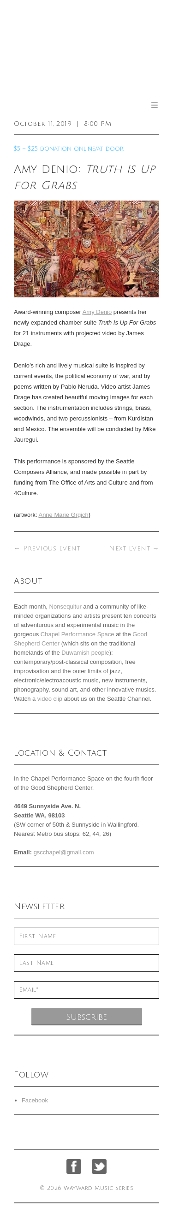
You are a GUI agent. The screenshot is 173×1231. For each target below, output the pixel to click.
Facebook (35, 1100)
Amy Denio (97, 311)
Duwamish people (85, 652)
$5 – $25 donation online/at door (69, 149)
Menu (154, 105)
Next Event (134, 548)
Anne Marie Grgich (63, 514)
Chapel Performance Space (77, 634)
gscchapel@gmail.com (64, 852)
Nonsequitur (65, 606)
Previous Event (47, 548)
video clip (49, 698)
